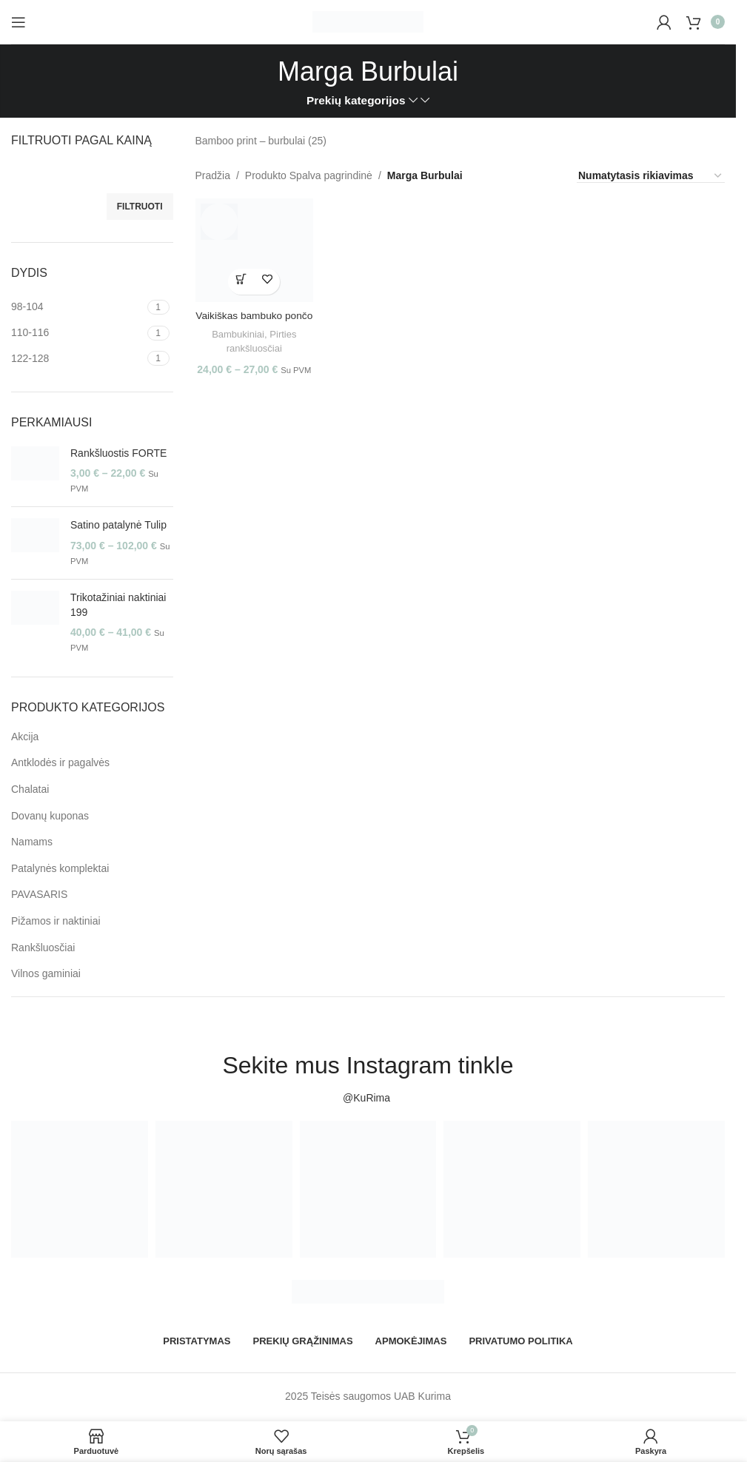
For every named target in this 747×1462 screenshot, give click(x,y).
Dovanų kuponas (50, 816)
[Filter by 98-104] (77, 307)
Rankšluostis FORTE (118, 453)
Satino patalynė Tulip (118, 525)
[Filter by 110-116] (77, 333)
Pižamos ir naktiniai (56, 921)
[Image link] (368, 1291)
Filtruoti (140, 206)
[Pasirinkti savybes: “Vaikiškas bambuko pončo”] (240, 279)
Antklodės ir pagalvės (60, 762)
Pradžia (212, 175)
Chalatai (30, 789)
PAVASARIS (39, 894)
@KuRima (368, 1098)
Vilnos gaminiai (46, 973)
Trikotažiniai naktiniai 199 (118, 604)
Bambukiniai (236, 332)
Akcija (24, 736)
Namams (32, 842)
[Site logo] (367, 21)
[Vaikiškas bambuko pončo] (253, 249)
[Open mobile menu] (18, 22)
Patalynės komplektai (60, 868)
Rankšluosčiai (43, 947)
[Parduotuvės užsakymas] (651, 176)
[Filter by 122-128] (77, 359)
